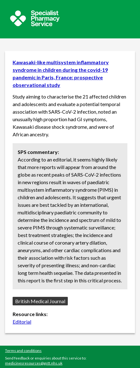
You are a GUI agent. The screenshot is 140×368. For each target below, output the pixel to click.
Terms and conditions (23, 350)
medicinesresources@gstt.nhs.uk (33, 363)
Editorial (22, 322)
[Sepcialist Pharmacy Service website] (35, 24)
